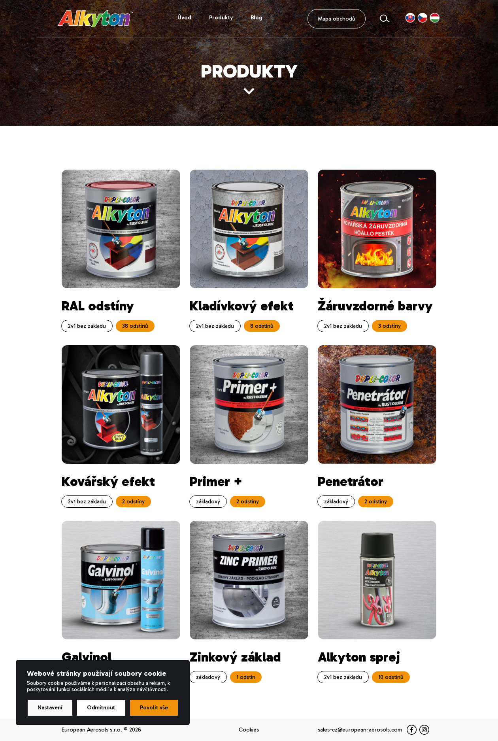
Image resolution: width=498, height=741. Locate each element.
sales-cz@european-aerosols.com (360, 729)
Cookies (249, 729)
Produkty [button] (221, 17)
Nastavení (50, 707)
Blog (256, 17)
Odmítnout (101, 707)
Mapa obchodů (336, 18)
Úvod (184, 17)
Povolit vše (154, 707)
